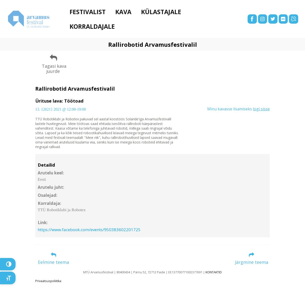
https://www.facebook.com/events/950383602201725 (89, 229)
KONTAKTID (214, 272)
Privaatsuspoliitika (48, 281)
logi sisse (261, 109)
